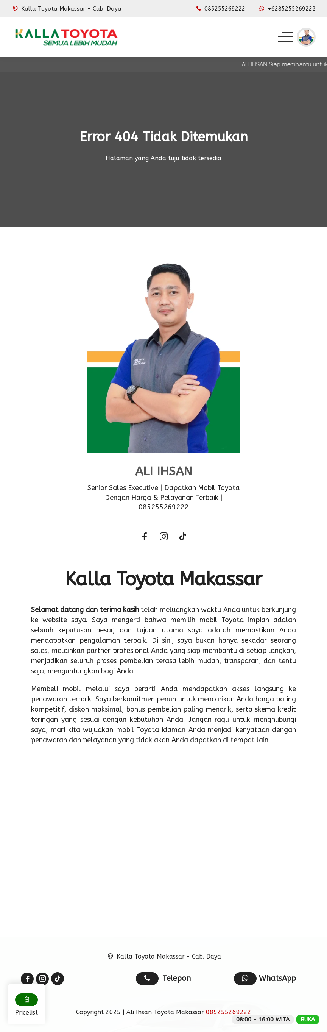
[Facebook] (144, 537)
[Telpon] (220, 8)
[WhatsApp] (287, 9)
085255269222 (228, 1012)
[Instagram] (163, 537)
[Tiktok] (182, 537)
